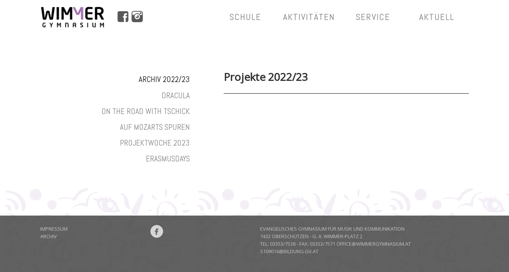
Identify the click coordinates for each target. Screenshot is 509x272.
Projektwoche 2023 (155, 143)
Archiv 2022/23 (164, 79)
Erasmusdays (168, 158)
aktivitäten (309, 17)
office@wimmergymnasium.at (373, 243)
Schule (245, 17)
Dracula (176, 95)
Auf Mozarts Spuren (155, 127)
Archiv (48, 236)
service (373, 17)
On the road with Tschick (145, 111)
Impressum (54, 228)
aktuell (436, 17)
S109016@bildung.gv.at (289, 251)
